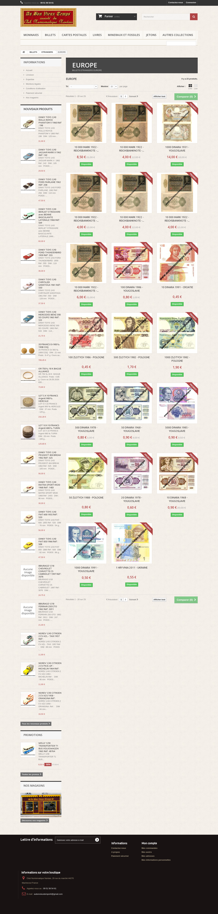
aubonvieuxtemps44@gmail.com (48, 894)
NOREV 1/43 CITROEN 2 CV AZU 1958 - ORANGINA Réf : (49, 696)
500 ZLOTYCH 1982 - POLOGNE (132, 357)
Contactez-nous (175, 2)
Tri (67, 86)
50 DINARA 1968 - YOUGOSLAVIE (131, 429)
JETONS (151, 35)
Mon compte (149, 843)
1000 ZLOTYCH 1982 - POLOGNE (177, 359)
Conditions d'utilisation (35, 88)
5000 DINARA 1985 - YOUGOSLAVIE (177, 429)
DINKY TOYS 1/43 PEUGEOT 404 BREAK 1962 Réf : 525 (49, 455)
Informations (34, 62)
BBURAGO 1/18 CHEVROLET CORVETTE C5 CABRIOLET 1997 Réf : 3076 (49, 571)
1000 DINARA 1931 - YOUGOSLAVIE (177, 149)
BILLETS (50, 35)
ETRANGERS (47, 52)
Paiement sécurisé (33, 93)
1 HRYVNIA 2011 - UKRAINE (132, 567)
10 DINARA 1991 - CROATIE (177, 287)
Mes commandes (150, 848)
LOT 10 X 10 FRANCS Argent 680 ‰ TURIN (49, 426)
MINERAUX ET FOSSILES (124, 35)
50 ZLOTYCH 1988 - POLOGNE (86, 497)
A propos (115, 852)
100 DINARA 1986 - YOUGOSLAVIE (131, 289)
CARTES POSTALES (74, 35)
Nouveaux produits (37, 109)
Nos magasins (31, 97)
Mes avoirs (147, 852)
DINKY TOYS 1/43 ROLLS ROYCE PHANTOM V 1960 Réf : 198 (49, 121)
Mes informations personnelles (156, 860)
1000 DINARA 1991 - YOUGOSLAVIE (86, 569)
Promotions (32, 735)
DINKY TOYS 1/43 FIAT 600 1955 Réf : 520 (48, 514)
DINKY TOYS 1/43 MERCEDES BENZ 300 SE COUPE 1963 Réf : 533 (49, 316)
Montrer (104, 86)
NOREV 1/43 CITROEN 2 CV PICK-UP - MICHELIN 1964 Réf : (49, 666)
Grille (190, 86)
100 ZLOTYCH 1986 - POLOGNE (86, 357)
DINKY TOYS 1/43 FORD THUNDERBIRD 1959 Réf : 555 (49, 252)
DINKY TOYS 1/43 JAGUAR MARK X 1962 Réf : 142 (49, 152)
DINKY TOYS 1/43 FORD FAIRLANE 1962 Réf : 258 (49, 182)
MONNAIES (31, 35)
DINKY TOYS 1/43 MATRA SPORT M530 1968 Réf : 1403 (49, 485)
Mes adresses (148, 856)
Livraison (29, 75)
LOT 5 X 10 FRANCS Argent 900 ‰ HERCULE (48, 398)
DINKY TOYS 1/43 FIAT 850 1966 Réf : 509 (48, 541)
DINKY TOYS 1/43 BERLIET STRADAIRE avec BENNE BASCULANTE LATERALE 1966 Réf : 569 (49, 216)
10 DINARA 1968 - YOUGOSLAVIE (177, 499)
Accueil (28, 70)
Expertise (29, 79)
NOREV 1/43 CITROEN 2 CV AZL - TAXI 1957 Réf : (49, 636)
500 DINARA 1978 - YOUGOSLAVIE (86, 429)
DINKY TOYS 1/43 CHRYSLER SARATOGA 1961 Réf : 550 (49, 283)
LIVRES (97, 35)
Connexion (191, 2)
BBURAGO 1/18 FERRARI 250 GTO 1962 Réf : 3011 (47, 606)
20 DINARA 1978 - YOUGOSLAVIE (131, 499)
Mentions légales (33, 84)
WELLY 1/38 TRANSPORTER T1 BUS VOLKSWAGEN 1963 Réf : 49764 (48, 747)
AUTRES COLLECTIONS (178, 35)
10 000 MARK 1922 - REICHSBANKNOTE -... (86, 149)
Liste (196, 86)
